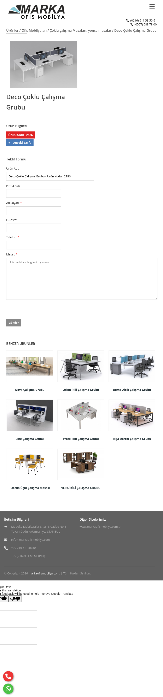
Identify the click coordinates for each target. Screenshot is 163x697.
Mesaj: (11, 254)
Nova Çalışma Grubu (30, 390)
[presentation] (37, 311)
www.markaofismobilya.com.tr (100, 526)
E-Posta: (11, 220)
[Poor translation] (15, 598)
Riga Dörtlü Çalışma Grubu (132, 439)
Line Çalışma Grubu (30, 439)
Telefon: (12, 237)
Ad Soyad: (14, 203)
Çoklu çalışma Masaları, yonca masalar (80, 30)
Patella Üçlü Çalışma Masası (30, 488)
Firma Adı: (13, 186)
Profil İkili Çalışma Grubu (81, 439)
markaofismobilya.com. (44, 573)
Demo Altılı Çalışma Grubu (132, 390)
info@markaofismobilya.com (30, 540)
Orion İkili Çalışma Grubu (81, 390)
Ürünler (12, 30)
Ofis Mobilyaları (34, 30)
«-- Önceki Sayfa (19, 142)
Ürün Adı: (12, 168)
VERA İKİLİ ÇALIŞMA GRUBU (80, 488)
